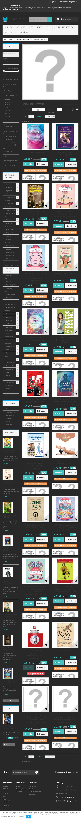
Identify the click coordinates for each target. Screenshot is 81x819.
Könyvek (8, 27)
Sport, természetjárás (9, 335)
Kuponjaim (32, 794)
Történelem (9, 324)
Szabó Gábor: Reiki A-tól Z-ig (65, 651)
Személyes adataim (35, 791)
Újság (8, 388)
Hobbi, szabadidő (8, 341)
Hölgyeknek (10, 233)
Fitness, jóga (10, 255)
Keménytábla (10, 142)
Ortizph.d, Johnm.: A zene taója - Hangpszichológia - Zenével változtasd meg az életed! (35, 527)
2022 (7, 113)
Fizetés (34, 32)
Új (7, 61)
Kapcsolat (54, 2)
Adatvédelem (10, 32)
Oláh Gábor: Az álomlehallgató (8, 727)
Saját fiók (32, 782)
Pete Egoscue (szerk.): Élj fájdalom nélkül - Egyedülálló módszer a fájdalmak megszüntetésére (35, 464)
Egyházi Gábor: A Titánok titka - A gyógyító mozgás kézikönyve (35, 400)
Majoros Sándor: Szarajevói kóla (8, 649)
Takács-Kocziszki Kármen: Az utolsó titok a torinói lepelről (11, 581)
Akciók (48, 27)
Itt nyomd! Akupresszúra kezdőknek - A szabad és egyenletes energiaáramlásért (65, 214)
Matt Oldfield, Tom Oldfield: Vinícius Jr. (9, 452)
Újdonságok (20, 27)
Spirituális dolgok (8, 276)
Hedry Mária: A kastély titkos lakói (10, 682)
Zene (7, 372)
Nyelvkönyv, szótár (9, 354)
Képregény (9, 369)
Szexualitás (9, 298)
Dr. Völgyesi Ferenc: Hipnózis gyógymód (35, 213)
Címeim (31, 789)
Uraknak (8, 236)
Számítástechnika (10, 362)
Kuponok (19, 791)
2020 (7, 108)
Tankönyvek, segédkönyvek (9, 383)
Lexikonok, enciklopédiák (9, 328)
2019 (7, 105)
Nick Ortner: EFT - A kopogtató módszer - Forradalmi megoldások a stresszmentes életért (65, 401)
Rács (73, 110)
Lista (77, 110)
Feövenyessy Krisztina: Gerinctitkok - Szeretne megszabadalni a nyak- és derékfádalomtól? (35, 654)
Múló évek (9, 281)
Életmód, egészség (8, 224)
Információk (10, 403)
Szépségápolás (11, 285)
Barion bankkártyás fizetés (7, 801)
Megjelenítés (51, 109)
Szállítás (23, 32)
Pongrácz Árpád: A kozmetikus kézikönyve (65, 274)
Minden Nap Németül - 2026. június (10, 516)
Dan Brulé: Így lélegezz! (35, 152)
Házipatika (9, 229)
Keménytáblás (10, 145)
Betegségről (10, 252)
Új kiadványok (10, 433)
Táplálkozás (10, 259)
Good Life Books (11, 95)
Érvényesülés (10, 246)
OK (29, 816)
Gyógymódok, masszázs (10, 270)
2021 (7, 110)
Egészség (9, 249)
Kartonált (9, 139)
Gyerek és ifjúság (9, 192)
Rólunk (44, 32)
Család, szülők (10, 346)
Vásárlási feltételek (63, 27)
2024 (7, 119)
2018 (7, 102)
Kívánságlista (20, 789)
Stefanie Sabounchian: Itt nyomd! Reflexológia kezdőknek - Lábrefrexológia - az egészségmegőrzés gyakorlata (35, 590)
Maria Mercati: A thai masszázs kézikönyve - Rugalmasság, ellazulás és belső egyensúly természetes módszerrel (65, 718)
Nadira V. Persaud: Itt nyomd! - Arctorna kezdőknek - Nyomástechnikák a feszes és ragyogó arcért (35, 277)
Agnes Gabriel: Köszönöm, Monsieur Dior (9, 484)
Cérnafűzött (9, 126)
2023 (7, 116)
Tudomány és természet (10, 198)
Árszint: (5, 68)
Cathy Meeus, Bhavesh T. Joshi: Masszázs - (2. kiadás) (65, 462)
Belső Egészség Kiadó (10, 79)
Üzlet (7, 349)
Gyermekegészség (10, 304)
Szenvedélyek (10, 294)
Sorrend (25, 109)
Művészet (9, 314)
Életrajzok (9, 320)
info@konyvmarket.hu (71, 801)
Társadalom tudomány (9, 205)
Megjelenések (35, 27)
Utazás (8, 317)
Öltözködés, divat (9, 289)
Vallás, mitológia (7, 377)
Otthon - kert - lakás (10, 215)
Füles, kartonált (10, 136)
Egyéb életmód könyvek (10, 309)
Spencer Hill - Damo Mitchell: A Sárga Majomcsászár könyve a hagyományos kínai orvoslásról (65, 589)
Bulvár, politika (10, 366)
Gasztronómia (10, 210)
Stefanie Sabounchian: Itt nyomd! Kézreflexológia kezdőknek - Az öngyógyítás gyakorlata (65, 527)
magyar (8, 151)
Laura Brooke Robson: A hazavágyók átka (10, 616)
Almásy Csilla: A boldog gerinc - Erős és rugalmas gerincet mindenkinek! (65, 340)
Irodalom (9, 187)
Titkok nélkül (10, 165)
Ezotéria (8, 220)
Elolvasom (21, 816)
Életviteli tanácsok (8, 241)
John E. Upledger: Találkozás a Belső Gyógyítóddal (65, 153)
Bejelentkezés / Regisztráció (68, 2)
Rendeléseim (33, 786)
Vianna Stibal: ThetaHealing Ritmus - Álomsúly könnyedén (36, 339)
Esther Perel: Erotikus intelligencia (10, 549)
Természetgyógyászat (11, 265)
